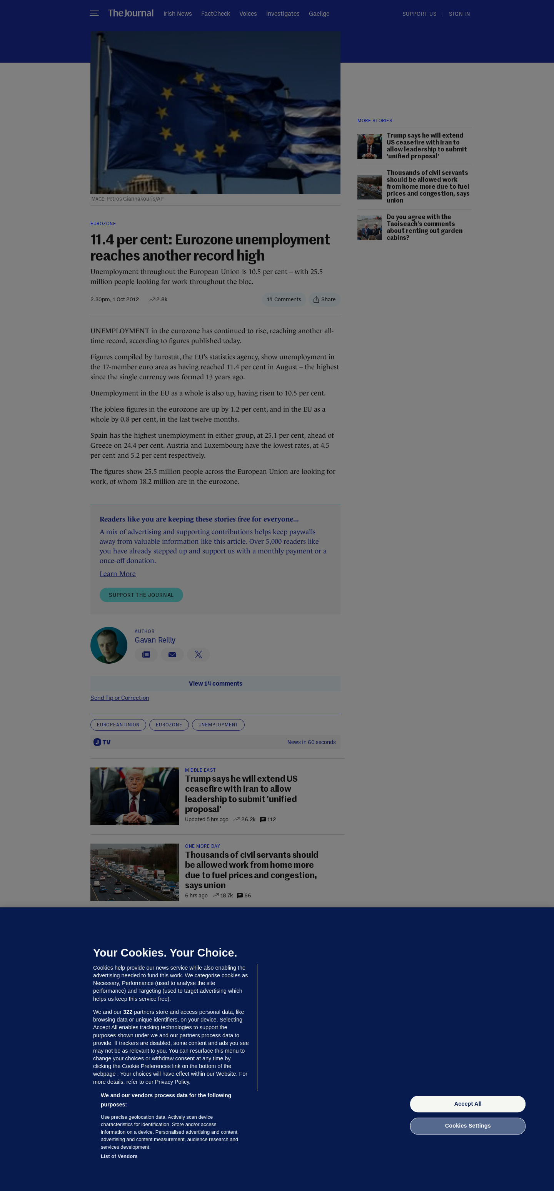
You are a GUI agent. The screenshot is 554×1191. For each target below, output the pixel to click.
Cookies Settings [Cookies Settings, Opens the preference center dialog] (468, 1126)
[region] (277, 1049)
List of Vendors (119, 1156)
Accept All (468, 1104)
